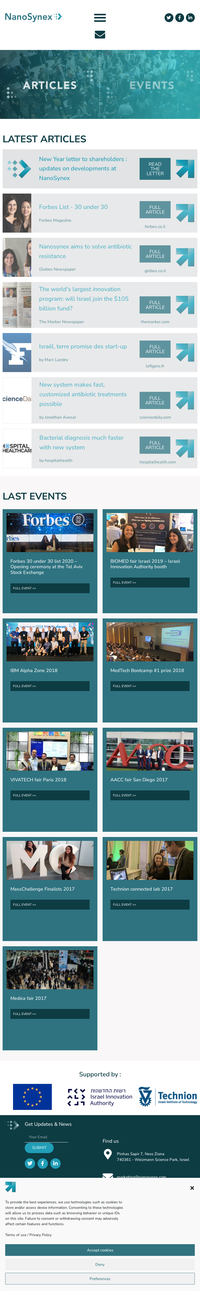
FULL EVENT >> (24, 588)
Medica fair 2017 (28, 998)
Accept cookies (100, 1250)
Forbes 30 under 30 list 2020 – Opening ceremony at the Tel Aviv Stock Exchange (46, 567)
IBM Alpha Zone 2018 (34, 670)
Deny (100, 1264)
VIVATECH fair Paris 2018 (38, 780)
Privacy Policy (40, 1234)
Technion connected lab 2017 (141, 889)
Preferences (100, 1278)
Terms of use (15, 1234)
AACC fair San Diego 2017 (139, 780)
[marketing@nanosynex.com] (108, 1177)
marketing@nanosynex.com (141, 1177)
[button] (192, 1188)
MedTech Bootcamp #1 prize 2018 (147, 670)
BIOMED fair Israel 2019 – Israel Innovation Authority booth (145, 564)
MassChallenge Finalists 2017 (42, 889)
